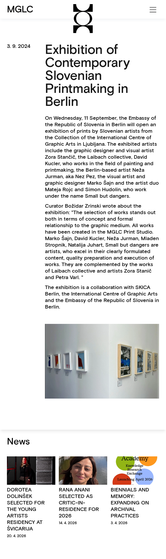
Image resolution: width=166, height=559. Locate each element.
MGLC (20, 9)
